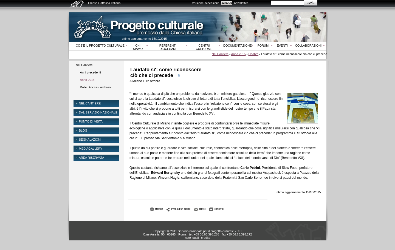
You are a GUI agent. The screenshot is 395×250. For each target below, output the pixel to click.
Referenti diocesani (167, 47)
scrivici (226, 3)
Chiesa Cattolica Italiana (104, 3)
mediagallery (90, 148)
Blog (83, 130)
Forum (263, 45)
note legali (192, 237)
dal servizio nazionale (98, 112)
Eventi (282, 45)
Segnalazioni (90, 139)
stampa (159, 209)
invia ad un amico (181, 209)
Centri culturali (204, 47)
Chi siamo (138, 47)
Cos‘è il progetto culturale (100, 45)
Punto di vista (91, 121)
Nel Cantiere (220, 54)
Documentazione (237, 45)
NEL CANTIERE (90, 103)
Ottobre (253, 54)
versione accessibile (205, 3)
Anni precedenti (90, 72)
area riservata (91, 157)
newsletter (241, 3)
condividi (219, 209)
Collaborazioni (308, 45)
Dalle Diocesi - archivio (95, 87)
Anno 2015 (238, 54)
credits (205, 237)
